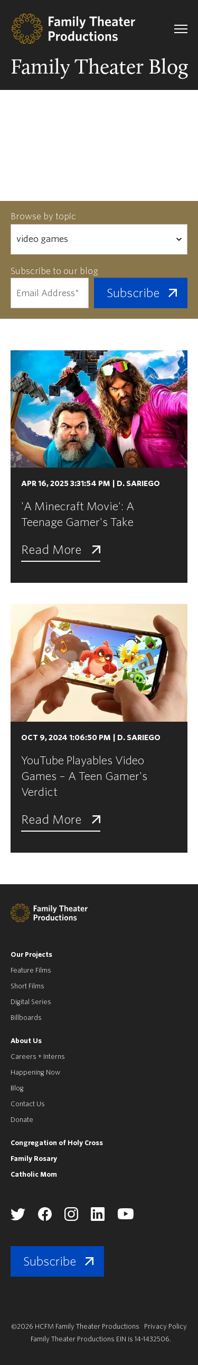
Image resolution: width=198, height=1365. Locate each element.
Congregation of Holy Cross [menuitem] (57, 1143)
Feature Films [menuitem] (31, 970)
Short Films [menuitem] (27, 986)
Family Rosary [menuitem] (34, 1158)
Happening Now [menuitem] (35, 1072)
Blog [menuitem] (17, 1088)
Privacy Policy (165, 1326)
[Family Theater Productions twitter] (18, 1218)
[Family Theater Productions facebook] (45, 1218)
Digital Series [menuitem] (31, 1002)
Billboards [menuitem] (26, 1018)
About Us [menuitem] (26, 1041)
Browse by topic (43, 216)
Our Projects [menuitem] (31, 954)
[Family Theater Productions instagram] (71, 1218)
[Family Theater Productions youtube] (125, 1217)
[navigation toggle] (180, 29)
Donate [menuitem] (22, 1120)
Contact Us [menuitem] (28, 1104)
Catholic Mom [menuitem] (34, 1174)
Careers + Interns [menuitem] (38, 1056)
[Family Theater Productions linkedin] (98, 1218)
